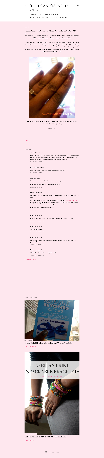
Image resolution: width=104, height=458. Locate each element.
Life (59, 18)
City (55, 18)
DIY (51, 18)
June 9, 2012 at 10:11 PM (36, 172)
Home (32, 18)
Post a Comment (30, 259)
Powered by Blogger (52, 452)
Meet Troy (40, 18)
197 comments (33, 346)
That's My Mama (35, 153)
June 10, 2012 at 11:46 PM (37, 187)
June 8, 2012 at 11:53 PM (36, 162)
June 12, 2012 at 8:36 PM (37, 255)
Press (64, 18)
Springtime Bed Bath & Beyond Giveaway (49, 342)
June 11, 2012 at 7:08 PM (37, 210)
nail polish (31, 143)
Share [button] (26, 140)
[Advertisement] (52, 278)
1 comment (32, 440)
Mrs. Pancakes (35, 167)
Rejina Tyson (34, 192)
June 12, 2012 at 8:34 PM (37, 232)
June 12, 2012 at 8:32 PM (37, 221)
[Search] (78, 5)
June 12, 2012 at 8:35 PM (37, 244)
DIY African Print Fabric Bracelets (46, 436)
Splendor (33, 178)
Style (47, 18)
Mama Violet (34, 215)
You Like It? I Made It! (71, 200)
